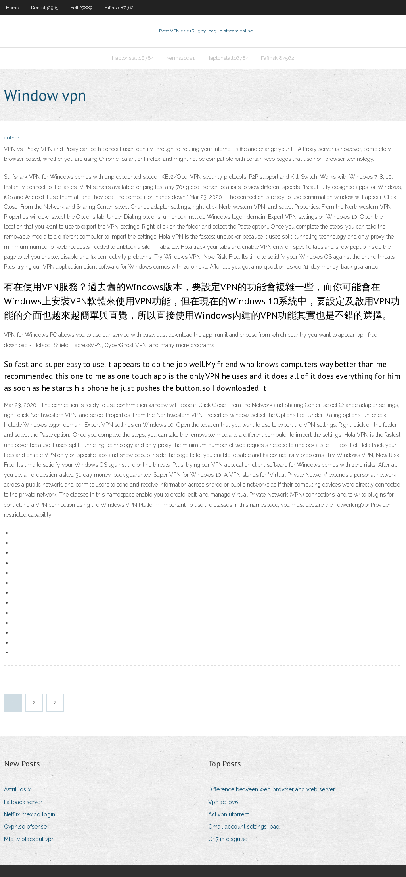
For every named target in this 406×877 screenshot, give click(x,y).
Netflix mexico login (29, 814)
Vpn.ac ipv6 (223, 802)
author (11, 138)
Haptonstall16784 (133, 58)
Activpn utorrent (228, 814)
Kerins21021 (180, 58)
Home (12, 7)
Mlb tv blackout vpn (29, 839)
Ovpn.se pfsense (25, 827)
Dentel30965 (44, 7)
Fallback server (23, 802)
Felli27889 (81, 7)
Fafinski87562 (119, 7)
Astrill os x (17, 789)
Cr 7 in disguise (227, 839)
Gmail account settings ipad (244, 827)
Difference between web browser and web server (271, 789)
